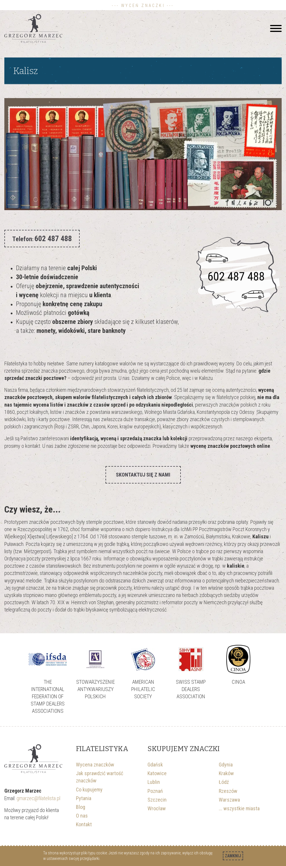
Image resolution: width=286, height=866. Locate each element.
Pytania (83, 798)
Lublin (153, 782)
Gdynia (226, 765)
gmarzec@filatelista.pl (39, 798)
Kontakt (84, 824)
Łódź (224, 782)
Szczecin (157, 800)
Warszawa (229, 800)
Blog (80, 807)
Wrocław (156, 808)
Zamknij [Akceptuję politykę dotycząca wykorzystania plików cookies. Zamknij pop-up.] (233, 856)
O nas (82, 816)
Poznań (155, 791)
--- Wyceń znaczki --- (143, 5)
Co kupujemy (89, 789)
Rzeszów (228, 791)
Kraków (226, 773)
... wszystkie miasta (239, 808)
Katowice (157, 773)
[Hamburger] (276, 28)
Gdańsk (155, 765)
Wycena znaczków (95, 765)
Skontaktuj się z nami (143, 475)
